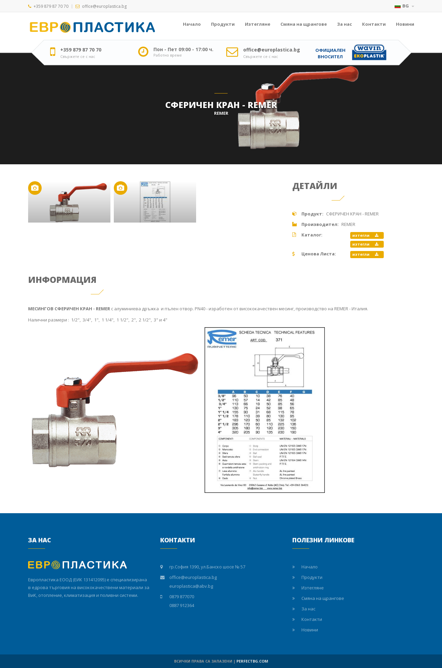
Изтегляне (257, 24)
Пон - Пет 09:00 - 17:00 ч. (183, 49)
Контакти (374, 24)
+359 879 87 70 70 (51, 6)
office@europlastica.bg (104, 6)
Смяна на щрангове (303, 24)
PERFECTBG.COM (252, 661)
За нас (344, 24)
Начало (192, 24)
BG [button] (404, 6)
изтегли (365, 235)
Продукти (223, 24)
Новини (405, 24)
